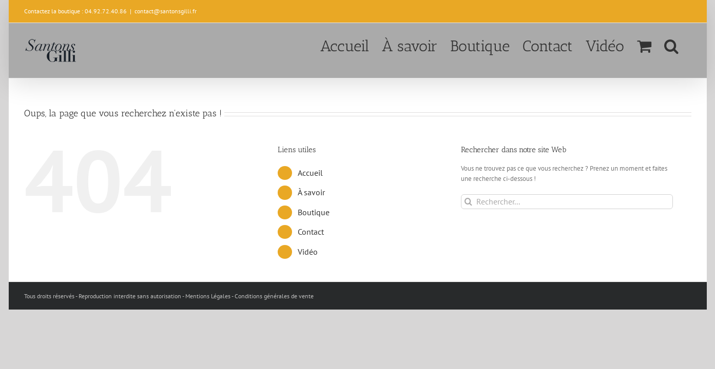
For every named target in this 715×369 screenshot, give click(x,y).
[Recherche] (468, 201)
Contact (311, 232)
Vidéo (308, 252)
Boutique (314, 212)
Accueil (310, 173)
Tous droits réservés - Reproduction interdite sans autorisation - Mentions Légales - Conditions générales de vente (169, 296)
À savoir (311, 192)
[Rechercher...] (567, 201)
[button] (684, 45)
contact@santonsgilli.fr (165, 11)
